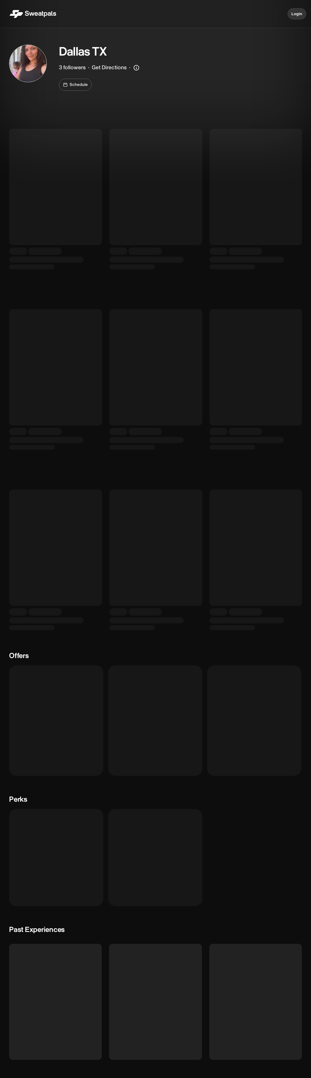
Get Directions (109, 67)
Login (297, 14)
